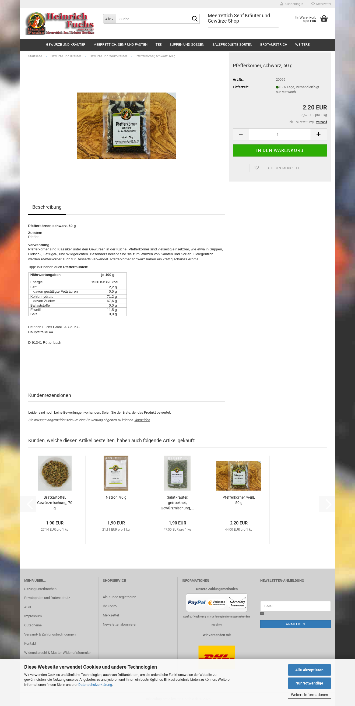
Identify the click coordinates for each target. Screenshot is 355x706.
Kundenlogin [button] (291, 4)
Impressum (33, 616)
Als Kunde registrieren (119, 597)
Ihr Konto (110, 606)
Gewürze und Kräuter (65, 44)
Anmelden (142, 420)
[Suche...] (109, 19)
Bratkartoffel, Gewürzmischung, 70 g (54, 502)
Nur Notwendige (309, 683)
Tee (158, 44)
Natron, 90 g (116, 497)
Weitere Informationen (309, 695)
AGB (27, 607)
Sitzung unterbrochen (40, 589)
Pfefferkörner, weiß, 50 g (239, 500)
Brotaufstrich (273, 44)
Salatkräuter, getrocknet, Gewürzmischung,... (177, 502)
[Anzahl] (280, 134)
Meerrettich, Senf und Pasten (120, 44)
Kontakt (30, 643)
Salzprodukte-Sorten (232, 44)
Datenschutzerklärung (95, 685)
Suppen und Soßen (187, 44)
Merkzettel (321, 4)
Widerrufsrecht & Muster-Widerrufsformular (57, 653)
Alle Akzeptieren (309, 670)
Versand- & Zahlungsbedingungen (50, 634)
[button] (241, 134)
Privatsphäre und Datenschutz (47, 598)
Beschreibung (47, 207)
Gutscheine (33, 625)
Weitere (302, 44)
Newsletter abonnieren (120, 624)
